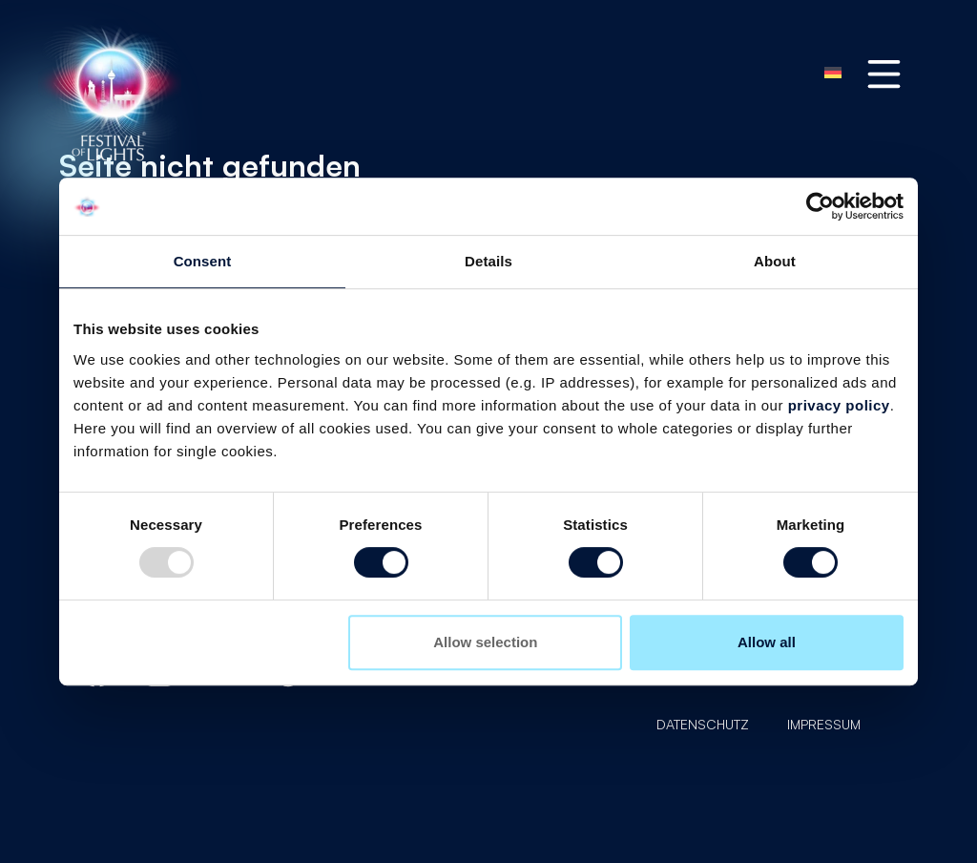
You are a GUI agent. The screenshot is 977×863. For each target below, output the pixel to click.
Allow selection (485, 642)
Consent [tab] (203, 261)
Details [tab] (488, 261)
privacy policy (839, 405)
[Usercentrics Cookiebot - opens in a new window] (820, 206)
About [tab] (775, 261)
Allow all (767, 642)
